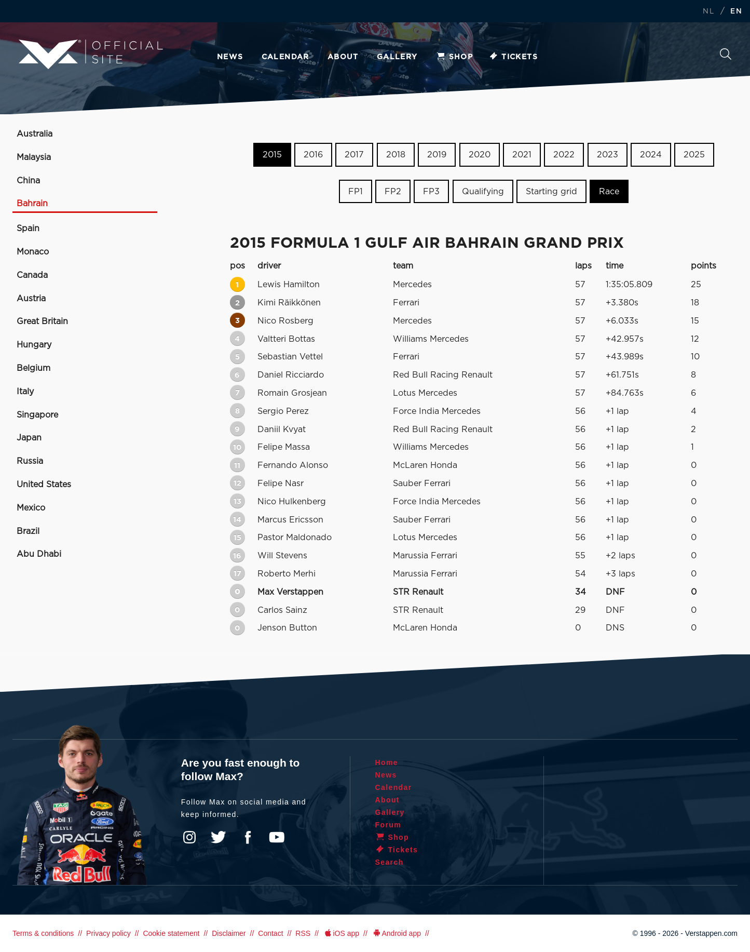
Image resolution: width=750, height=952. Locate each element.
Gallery (397, 57)
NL (708, 11)
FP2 (393, 191)
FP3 (431, 191)
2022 (564, 155)
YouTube (276, 837)
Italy (25, 391)
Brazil (28, 531)
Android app (396, 933)
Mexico (31, 508)
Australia (34, 134)
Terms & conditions (43, 933)
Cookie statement (171, 933)
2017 (354, 155)
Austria (31, 298)
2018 (395, 155)
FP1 (355, 191)
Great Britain (42, 321)
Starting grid (551, 191)
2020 (479, 155)
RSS (302, 933)
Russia (30, 461)
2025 (694, 155)
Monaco (33, 252)
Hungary (34, 345)
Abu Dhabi (39, 554)
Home (387, 762)
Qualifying (483, 191)
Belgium (33, 368)
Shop (454, 57)
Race (609, 191)
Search (725, 54)
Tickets (513, 57)
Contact (270, 933)
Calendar (285, 57)
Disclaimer (229, 933)
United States (44, 484)
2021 (521, 155)
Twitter (218, 837)
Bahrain (32, 203)
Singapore (37, 415)
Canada (32, 275)
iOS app (341, 933)
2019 (436, 155)
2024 (651, 155)
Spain (28, 228)
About (343, 57)
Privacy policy (108, 933)
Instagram (189, 837)
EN (736, 11)
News (230, 57)
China (28, 181)
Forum (388, 825)
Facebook (247, 837)
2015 (272, 155)
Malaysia (34, 157)
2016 (313, 155)
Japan (29, 438)
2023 (607, 155)
